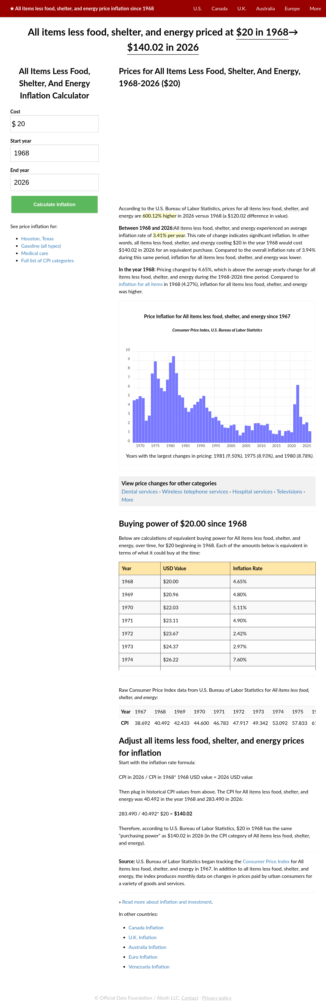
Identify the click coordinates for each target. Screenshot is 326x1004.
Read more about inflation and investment (167, 902)
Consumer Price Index (266, 861)
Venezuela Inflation (149, 967)
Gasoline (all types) (41, 246)
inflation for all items (141, 284)
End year (19, 170)
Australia (265, 8)
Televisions (289, 491)
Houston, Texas (37, 238)
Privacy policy (216, 998)
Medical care (34, 253)
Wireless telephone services (195, 491)
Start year (20, 141)
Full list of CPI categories (47, 260)
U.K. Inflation (143, 937)
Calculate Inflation (54, 204)
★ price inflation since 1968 (82, 8)
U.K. (241, 8)
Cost (15, 111)
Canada (220, 8)
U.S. (197, 8)
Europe (292, 8)
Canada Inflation (146, 927)
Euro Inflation (143, 957)
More (315, 8)
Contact (189, 998)
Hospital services (252, 491)
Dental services (140, 491)
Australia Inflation (147, 947)
